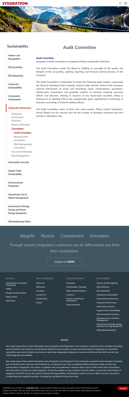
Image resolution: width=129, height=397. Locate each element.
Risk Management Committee (23, 146)
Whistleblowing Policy (19, 221)
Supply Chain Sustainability (15, 172)
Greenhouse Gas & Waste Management (18, 196)
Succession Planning (21, 151)
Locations (40, 291)
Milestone (40, 287)
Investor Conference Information (75, 300)
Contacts (70, 295)
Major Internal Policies (76, 291)
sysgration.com (32, 388)
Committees (17, 128)
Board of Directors (20, 124)
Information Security (18, 162)
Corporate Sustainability (15, 86)
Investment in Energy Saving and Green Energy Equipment (19, 209)
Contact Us (64, 261)
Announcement (73, 305)
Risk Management (20, 155)
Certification (41, 299)
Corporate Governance (19, 107)
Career (39, 303)
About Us (40, 283)
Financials (70, 283)
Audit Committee (22, 132)
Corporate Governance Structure (17, 117)
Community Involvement (14, 98)
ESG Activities (15, 67)
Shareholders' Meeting (76, 287)
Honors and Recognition (14, 57)
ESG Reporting (15, 75)
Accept (123, 388)
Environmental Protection (15, 184)
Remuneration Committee (21, 138)
